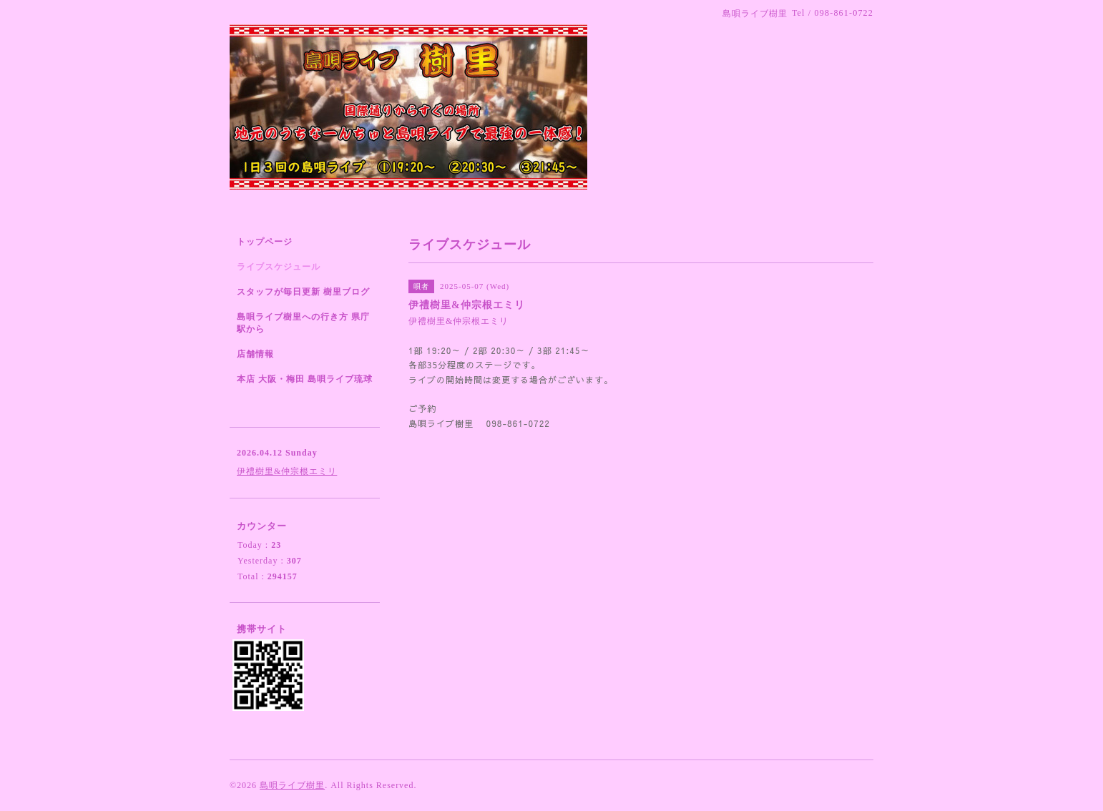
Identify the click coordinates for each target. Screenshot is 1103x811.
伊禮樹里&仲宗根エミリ (287, 471)
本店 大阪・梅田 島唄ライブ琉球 (305, 379)
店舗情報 (255, 354)
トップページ (265, 242)
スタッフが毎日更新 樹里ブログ (303, 292)
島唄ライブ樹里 (292, 785)
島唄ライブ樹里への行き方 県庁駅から (303, 323)
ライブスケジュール (278, 267)
